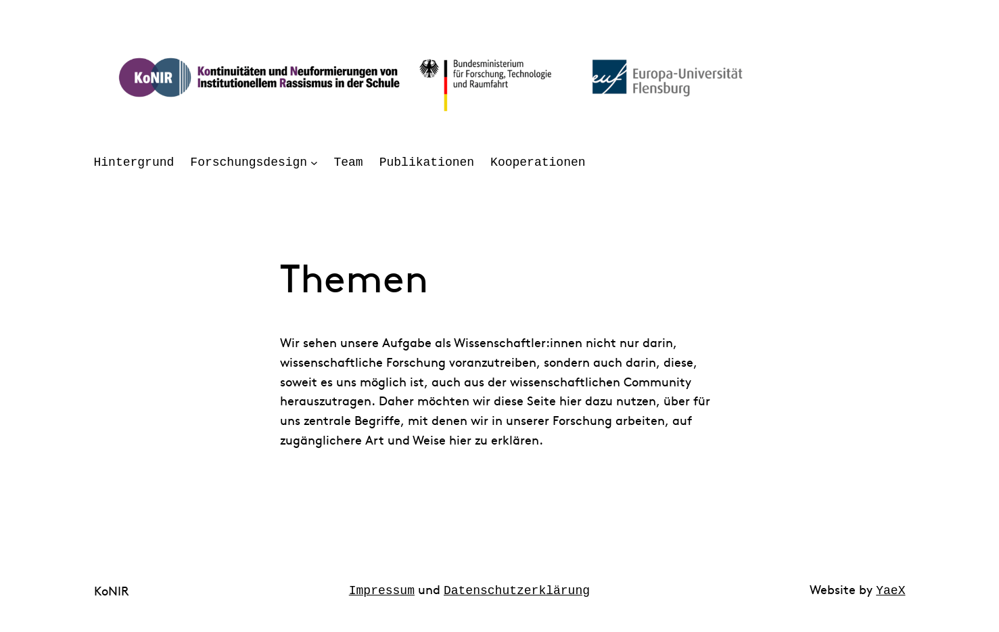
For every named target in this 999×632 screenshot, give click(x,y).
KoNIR (111, 589)
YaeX (890, 589)
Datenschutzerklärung (517, 589)
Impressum (382, 589)
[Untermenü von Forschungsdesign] (314, 162)
